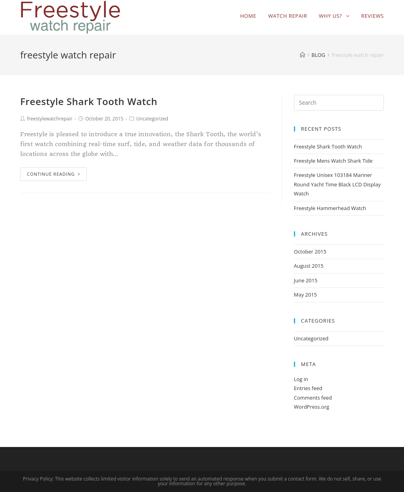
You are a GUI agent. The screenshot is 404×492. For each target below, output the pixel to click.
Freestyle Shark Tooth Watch (88, 101)
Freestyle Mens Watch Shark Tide (333, 160)
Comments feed (313, 397)
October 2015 (310, 251)
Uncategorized (152, 118)
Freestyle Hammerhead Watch (330, 208)
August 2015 (309, 265)
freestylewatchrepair (49, 118)
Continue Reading (53, 174)
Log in (301, 379)
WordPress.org (311, 406)
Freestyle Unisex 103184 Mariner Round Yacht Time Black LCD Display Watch (337, 184)
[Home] (302, 54)
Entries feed (308, 388)
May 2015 (305, 294)
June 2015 (306, 280)
